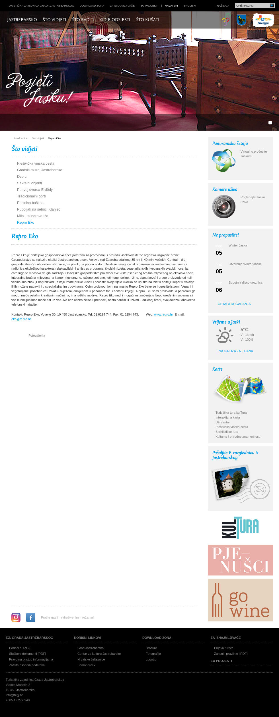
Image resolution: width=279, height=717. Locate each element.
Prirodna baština (30, 203)
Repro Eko (54, 138)
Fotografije (153, 653)
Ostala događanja (234, 304)
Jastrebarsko (22, 20)
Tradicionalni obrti (31, 196)
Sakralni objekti (29, 183)
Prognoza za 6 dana (235, 351)
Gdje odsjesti (115, 20)
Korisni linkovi (87, 637)
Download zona (92, 5)
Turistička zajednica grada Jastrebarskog (40, 5)
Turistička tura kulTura (231, 412)
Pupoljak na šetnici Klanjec (38, 209)
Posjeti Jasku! (41, 90)
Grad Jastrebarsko (90, 648)
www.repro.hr (163, 314)
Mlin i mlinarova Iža (32, 216)
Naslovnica (21, 138)
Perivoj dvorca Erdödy (35, 189)
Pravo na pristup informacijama (31, 659)
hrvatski (171, 5)
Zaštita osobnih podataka (27, 665)
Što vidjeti (54, 20)
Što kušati (147, 20)
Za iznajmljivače (122, 5)
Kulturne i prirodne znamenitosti (238, 436)
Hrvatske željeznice (91, 659)
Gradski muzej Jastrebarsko (39, 170)
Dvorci (22, 176)
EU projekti (149, 5)
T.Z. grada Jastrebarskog (29, 637)
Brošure (151, 648)
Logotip (151, 659)
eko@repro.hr (21, 319)
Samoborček (86, 665)
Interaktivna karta (228, 417)
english (190, 5)
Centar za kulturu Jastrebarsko (99, 653)
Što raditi (83, 20)
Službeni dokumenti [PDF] (27, 653)
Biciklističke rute (227, 431)
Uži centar (223, 422)
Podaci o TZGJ (19, 648)
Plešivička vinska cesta (35, 163)
